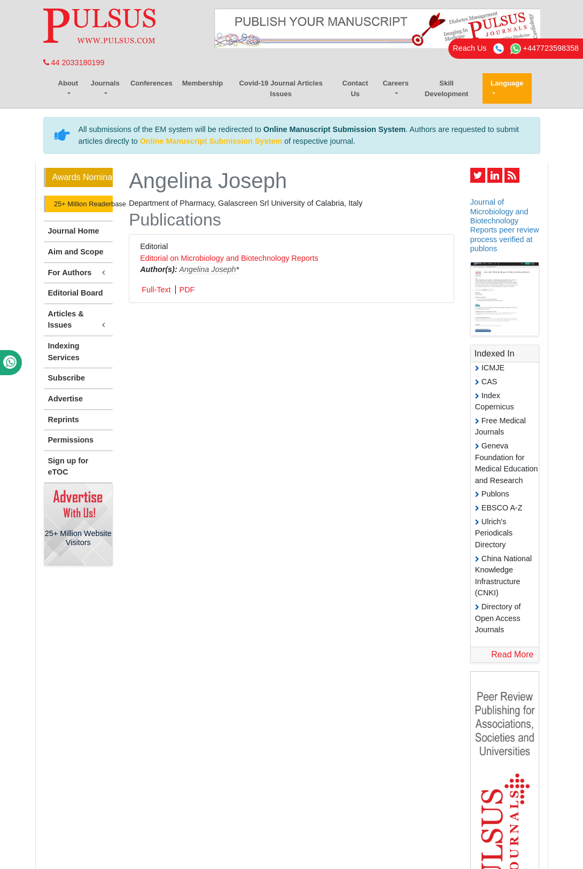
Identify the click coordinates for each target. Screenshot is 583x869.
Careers (395, 83)
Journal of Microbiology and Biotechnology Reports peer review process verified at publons (504, 225)
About (68, 83)
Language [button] (507, 83)
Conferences (151, 83)
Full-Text (156, 289)
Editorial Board (75, 293)
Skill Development (447, 88)
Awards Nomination (82, 177)
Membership (202, 83)
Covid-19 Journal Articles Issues (280, 88)
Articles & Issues (78, 320)
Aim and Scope (76, 251)
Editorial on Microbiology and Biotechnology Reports (229, 258)
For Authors (78, 272)
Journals (104, 83)
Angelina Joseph (207, 269)
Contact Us (355, 88)
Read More (512, 654)
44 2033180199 (74, 62)
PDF (187, 289)
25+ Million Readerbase (82, 204)
